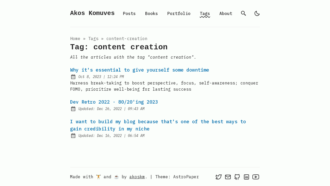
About (225, 13)
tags (93, 38)
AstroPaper (186, 176)
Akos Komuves (92, 13)
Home (75, 38)
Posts (129, 13)
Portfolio (179, 13)
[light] (257, 13)
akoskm (137, 176)
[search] (244, 13)
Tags (205, 13)
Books (151, 13)
